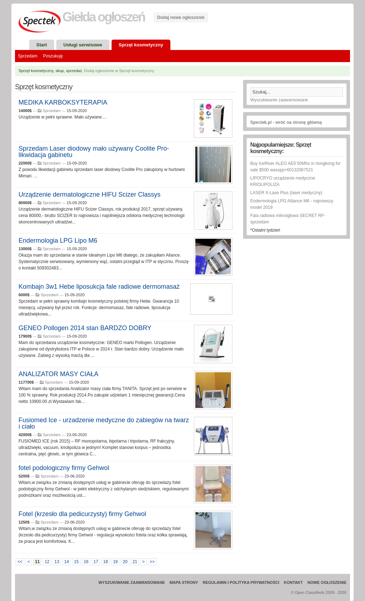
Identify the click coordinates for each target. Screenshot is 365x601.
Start (41, 44)
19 (115, 561)
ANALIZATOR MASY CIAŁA (58, 374)
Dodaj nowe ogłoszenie (181, 17)
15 (76, 561)
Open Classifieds (309, 592)
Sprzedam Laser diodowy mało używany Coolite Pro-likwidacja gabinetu (94, 151)
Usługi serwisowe (82, 44)
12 (47, 561)
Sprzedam (27, 56)
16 (86, 561)
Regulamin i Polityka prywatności (241, 582)
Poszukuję (53, 56)
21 (135, 561)
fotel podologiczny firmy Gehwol (64, 467)
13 (57, 561)
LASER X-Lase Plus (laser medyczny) (286, 192)
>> (152, 561)
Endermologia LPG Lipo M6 (58, 240)
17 (95, 561)
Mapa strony (184, 582)
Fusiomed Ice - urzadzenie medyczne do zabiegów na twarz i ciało (104, 423)
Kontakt (293, 582)
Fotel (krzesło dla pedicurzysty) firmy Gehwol (82, 513)
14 (66, 561)
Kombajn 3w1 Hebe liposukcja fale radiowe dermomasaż (99, 286)
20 (125, 561)
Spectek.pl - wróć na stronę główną (286, 122)
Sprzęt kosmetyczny (141, 44)
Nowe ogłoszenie (327, 582)
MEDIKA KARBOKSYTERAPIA (63, 102)
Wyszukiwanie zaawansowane (279, 99)
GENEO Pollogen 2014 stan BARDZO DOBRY (85, 328)
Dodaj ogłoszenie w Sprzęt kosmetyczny (119, 71)
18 (105, 561)
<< (19, 561)
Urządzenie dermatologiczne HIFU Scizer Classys (89, 194)
